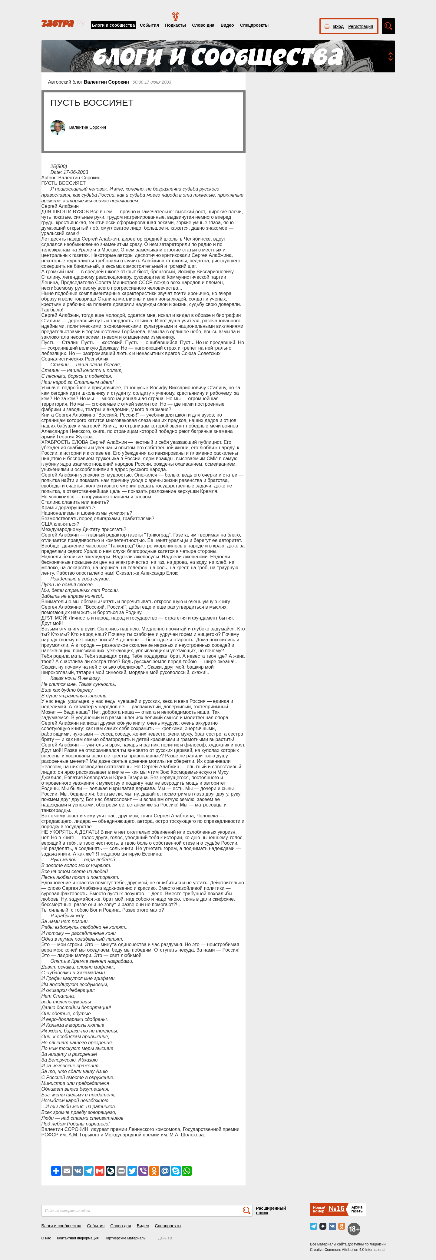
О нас (46, 1238)
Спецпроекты (254, 25)
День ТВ (165, 1238)
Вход (338, 26)
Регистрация (360, 26)
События (149, 25)
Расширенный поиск (271, 1210)
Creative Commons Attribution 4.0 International (347, 1250)
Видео (227, 25)
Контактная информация (78, 1238)
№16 (337, 1208)
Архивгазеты (357, 1209)
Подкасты (175, 25)
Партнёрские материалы (125, 1238)
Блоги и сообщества (113, 25)
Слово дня (203, 25)
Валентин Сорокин (106, 82)
